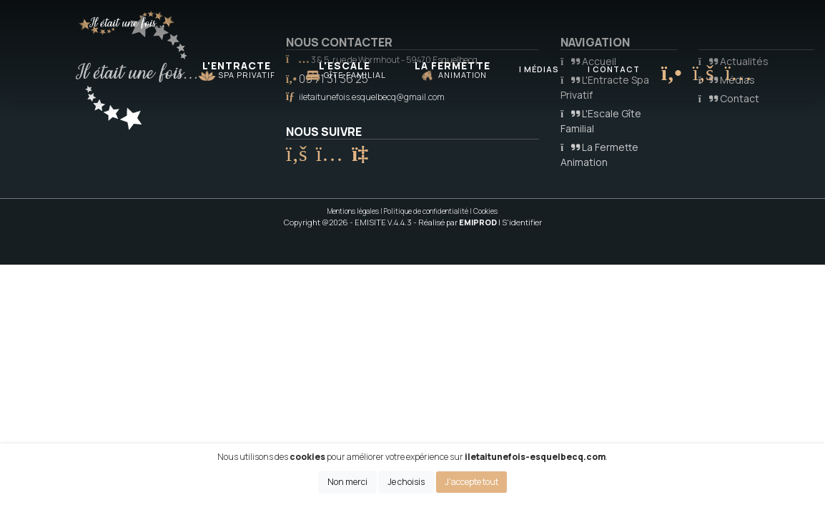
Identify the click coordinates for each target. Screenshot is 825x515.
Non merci (347, 482)
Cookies (485, 211)
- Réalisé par (455, 222)
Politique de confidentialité (426, 211)
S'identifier (522, 222)
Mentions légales (353, 211)
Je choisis (406, 482)
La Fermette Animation (599, 154)
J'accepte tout (471, 482)
